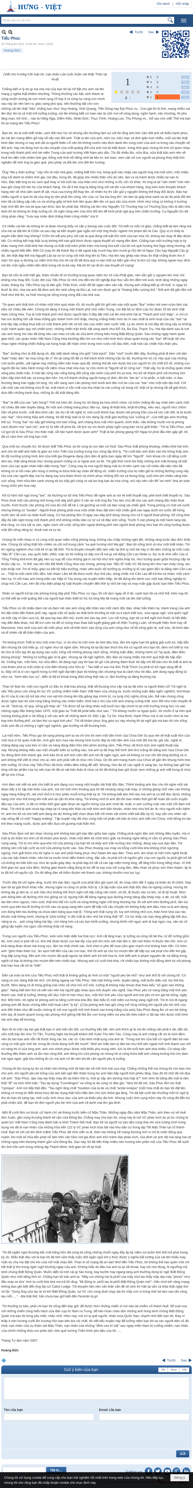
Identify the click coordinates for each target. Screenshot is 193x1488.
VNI (184, 1369)
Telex (173, 1369)
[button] (183, 20)
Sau (151, 32)
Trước (138, 32)
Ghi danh (163, 4)
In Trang (3, 1360)
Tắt (163, 1369)
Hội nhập (182, 4)
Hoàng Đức (12, 50)
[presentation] (42, 1436)
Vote (185, 77)
